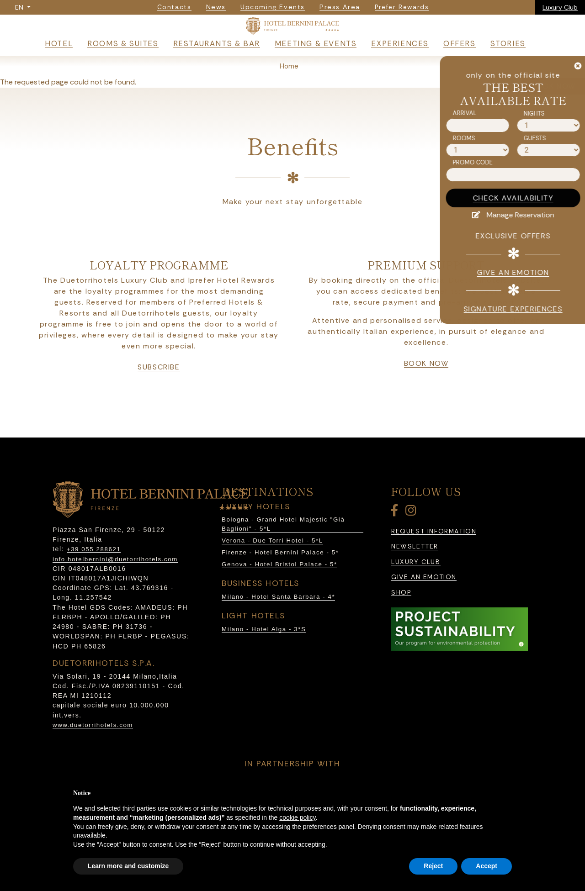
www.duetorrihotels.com (93, 746)
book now (426, 385)
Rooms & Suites (122, 65)
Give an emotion (424, 598)
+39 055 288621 (94, 570)
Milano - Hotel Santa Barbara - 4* (278, 618)
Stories (508, 65)
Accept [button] (486, 866)
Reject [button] (433, 866)
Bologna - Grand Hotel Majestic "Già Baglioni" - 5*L (283, 546)
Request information (433, 553)
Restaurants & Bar (216, 65)
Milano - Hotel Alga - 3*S (264, 650)
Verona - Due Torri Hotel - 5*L (272, 562)
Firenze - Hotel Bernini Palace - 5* (280, 573)
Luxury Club (560, 7)
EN (20, 7)
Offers (459, 65)
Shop (401, 614)
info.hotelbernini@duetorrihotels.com (115, 580)
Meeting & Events (316, 65)
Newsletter (414, 568)
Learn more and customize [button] (128, 866)
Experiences (400, 65)
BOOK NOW (553, 86)
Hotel (59, 65)
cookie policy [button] (297, 817)
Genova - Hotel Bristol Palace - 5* (279, 585)
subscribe (159, 388)
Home (289, 87)
